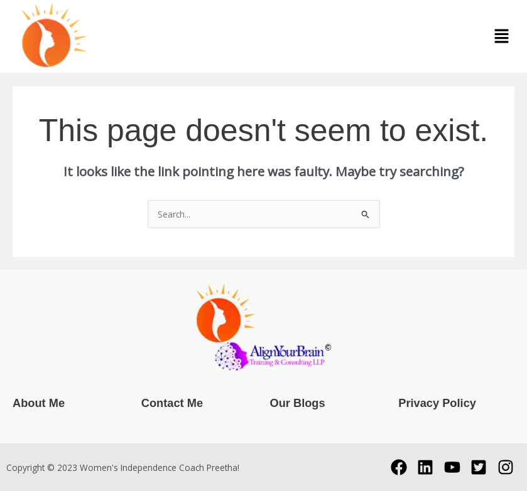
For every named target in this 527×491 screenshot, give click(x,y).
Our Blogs (297, 402)
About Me (39, 402)
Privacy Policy (437, 402)
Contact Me (172, 402)
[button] (501, 36)
